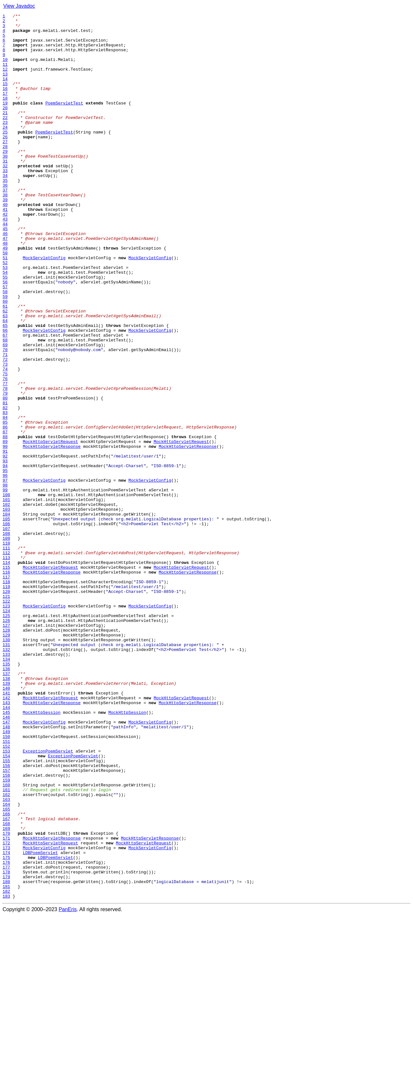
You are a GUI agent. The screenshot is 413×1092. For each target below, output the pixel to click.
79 (5, 469)
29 (5, 179)
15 (5, 98)
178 (6, 1044)
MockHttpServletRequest (50, 527)
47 (5, 284)
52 (5, 313)
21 (5, 133)
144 (6, 847)
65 (5, 388)
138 (6, 812)
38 (5, 231)
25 (5, 156)
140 (6, 823)
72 (5, 429)
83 (5, 493)
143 (6, 841)
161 (6, 945)
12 (5, 81)
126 (6, 742)
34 (5, 208)
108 (6, 638)
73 (5, 435)
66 (5, 394)
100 (6, 591)
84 (5, 498)
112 (6, 661)
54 (5, 324)
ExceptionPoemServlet (48, 899)
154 (6, 905)
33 (5, 202)
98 (5, 580)
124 (6, 730)
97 (5, 574)
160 (6, 939)
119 (6, 701)
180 (6, 1055)
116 (6, 684)
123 (6, 725)
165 (6, 968)
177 (6, 1038)
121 (6, 713)
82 (5, 487)
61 (5, 365)
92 (5, 545)
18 (5, 115)
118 (6, 696)
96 (5, 568)
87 (5, 516)
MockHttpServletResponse (51, 533)
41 (5, 249)
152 (6, 893)
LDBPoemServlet (40, 1021)
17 (5, 110)
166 (6, 974)
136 (6, 800)
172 (6, 1009)
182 (6, 1067)
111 (6, 655)
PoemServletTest (64, 121)
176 (6, 1032)
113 (6, 667)
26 (5, 162)
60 (5, 359)
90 (5, 533)
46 (5, 278)
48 (5, 289)
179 (6, 1050)
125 (6, 736)
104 (6, 614)
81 (5, 481)
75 (5, 446)
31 (5, 191)
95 (5, 562)
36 (5, 220)
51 (5, 307)
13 (5, 86)
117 (6, 690)
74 (5, 440)
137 (6, 806)
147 (6, 864)
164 (6, 963)
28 (5, 173)
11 (5, 75)
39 (5, 237)
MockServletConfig (44, 307)
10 (5, 69)
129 (6, 759)
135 (6, 794)
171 (6, 1003)
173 (6, 1015)
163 (6, 957)
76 (5, 452)
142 (6, 835)
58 (5, 347)
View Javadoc (19, 6)
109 (6, 643)
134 (6, 789)
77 (5, 458)
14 (5, 92)
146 (6, 858)
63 (5, 376)
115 (6, 678)
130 (6, 765)
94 (5, 556)
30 (5, 185)
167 (6, 980)
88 (5, 522)
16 (5, 104)
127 (6, 748)
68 (5, 405)
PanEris (68, 1086)
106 (6, 626)
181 (6, 1061)
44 (5, 266)
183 (6, 1073)
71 (5, 423)
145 (6, 852)
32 (5, 197)
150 (6, 881)
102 (6, 603)
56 (5, 336)
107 (6, 632)
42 (5, 255)
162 (6, 951)
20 (5, 127)
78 (5, 464)
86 (5, 510)
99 (5, 585)
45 (5, 272)
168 (6, 986)
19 (5, 121)
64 (5, 382)
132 (6, 777)
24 (5, 150)
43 (5, 260)
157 (6, 922)
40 (5, 243)
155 (6, 910)
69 (5, 411)
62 (5, 371)
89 (5, 527)
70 (5, 417)
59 (5, 353)
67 (5, 400)
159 (6, 934)
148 (6, 870)
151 (6, 887)
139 (6, 818)
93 (5, 551)
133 (6, 783)
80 (5, 475)
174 (6, 1021)
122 (6, 719)
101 (6, 597)
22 (5, 139)
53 (5, 318)
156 (6, 916)
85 (5, 504)
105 (6, 620)
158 (6, 928)
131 (6, 771)
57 (5, 342)
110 (6, 649)
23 (5, 144)
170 (6, 997)
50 (5, 301)
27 (5, 168)
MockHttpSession (41, 852)
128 (6, 754)
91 (5, 539)
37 (5, 226)
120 (6, 707)
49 (5, 295)
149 (6, 876)
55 (5, 330)
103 (6, 609)
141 (6, 829)
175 (6, 1026)
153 (6, 899)
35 (5, 214)
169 (6, 992)
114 (6, 672)
